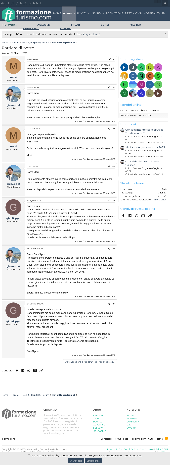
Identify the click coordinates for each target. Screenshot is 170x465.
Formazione (8, 438)
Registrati (30, 3)
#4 (113, 166)
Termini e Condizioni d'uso (138, 449)
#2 (114, 87)
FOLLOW (98, 428)
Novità (81, 13)
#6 (114, 248)
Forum (67, 13)
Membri (96, 13)
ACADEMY (132, 418)
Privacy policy (138, 438)
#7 (114, 303)
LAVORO (131, 428)
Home (57, 13)
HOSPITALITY (152, 13)
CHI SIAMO (98, 415)
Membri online (131, 104)
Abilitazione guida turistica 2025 (145, 147)
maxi (6, 53)
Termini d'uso (121, 438)
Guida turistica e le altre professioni (144, 142)
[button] (74, 13)
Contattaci (106, 438)
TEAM (96, 418)
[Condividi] (110, 59)
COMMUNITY (133, 421)
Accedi (7, 3)
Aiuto (151, 438)
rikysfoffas (160, 199)
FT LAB (130, 415)
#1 (114, 59)
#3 (114, 128)
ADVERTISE (99, 424)
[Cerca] (165, 3)
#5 (114, 200)
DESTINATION (133, 13)
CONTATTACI (100, 431)
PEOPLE (97, 421)
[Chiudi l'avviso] (165, 34)
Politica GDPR (160, 449)
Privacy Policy (114, 449)
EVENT (130, 424)
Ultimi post (128, 124)
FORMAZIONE (114, 13)
